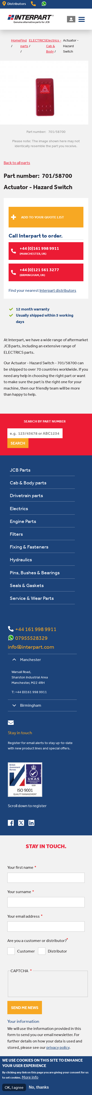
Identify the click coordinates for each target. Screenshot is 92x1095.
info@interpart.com (31, 647)
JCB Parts (20, 470)
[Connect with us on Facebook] (11, 824)
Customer (26, 951)
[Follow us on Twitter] (21, 824)
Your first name (20, 867)
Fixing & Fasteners (29, 546)
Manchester (26, 661)
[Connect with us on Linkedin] (31, 824)
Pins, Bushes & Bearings (35, 572)
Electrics (19, 508)
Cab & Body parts (28, 482)
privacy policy (57, 1047)
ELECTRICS (37, 40)
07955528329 (31, 638)
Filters (16, 534)
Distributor (57, 951)
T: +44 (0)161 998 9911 (29, 692)
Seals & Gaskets (27, 585)
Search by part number (45, 421)
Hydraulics (21, 559)
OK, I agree (14, 1087)
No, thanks (39, 1087)
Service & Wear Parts (32, 598)
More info (30, 1077)
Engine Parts (23, 521)
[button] (82, 18)
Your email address (23, 916)
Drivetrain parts (26, 495)
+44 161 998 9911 (35, 629)
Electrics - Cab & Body (53, 46)
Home (15, 40)
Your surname (19, 891)
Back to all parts (17, 162)
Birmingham (26, 707)
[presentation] (48, 984)
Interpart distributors (57, 290)
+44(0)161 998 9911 (33, 3)
